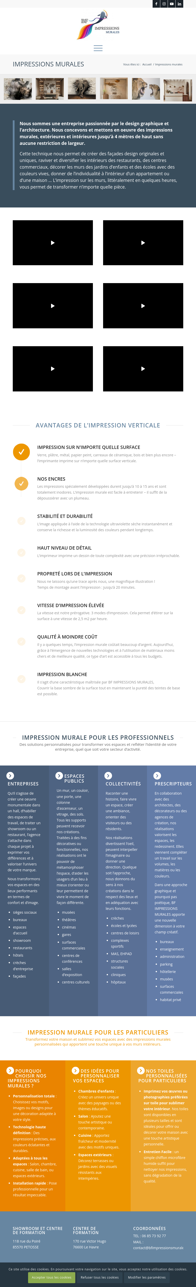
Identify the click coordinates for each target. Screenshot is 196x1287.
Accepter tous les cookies (51, 1277)
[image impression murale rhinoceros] (20, 91)
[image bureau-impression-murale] (52, 91)
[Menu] (98, 47)
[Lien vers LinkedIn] (179, 4)
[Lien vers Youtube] (171, 4)
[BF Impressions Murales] (98, 24)
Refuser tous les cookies (100, 1277)
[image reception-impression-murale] (180, 91)
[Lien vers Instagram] (164, 4)
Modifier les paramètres (147, 1277)
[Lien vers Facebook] (156, 4)
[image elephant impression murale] (84, 91)
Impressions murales (48, 64)
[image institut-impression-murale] (116, 91)
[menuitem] (98, 47)
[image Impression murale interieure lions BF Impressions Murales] (148, 91)
